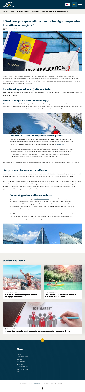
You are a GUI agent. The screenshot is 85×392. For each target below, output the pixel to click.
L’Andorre (20, 364)
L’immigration (7, 104)
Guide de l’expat (22, 366)
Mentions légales (49, 383)
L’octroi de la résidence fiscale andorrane (15, 174)
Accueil (5, 11)
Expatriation (21, 361)
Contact (59, 383)
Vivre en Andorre (22, 369)
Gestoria (19, 359)
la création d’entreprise (42, 199)
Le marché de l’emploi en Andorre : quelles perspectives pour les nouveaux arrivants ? (38, 331)
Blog (12, 11)
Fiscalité (19, 354)
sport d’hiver (60, 144)
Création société (22, 356)
